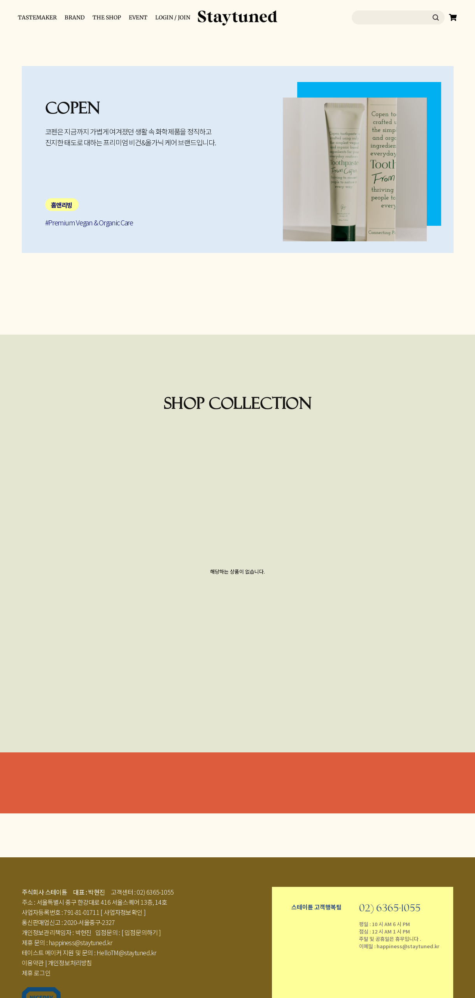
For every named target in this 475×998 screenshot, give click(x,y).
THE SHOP (107, 17)
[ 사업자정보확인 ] (122, 912)
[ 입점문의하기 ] (141, 932)
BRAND (75, 17)
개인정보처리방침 (70, 962)
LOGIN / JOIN (172, 17)
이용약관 (33, 962)
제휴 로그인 (36, 972)
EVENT (138, 17)
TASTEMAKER (37, 17)
